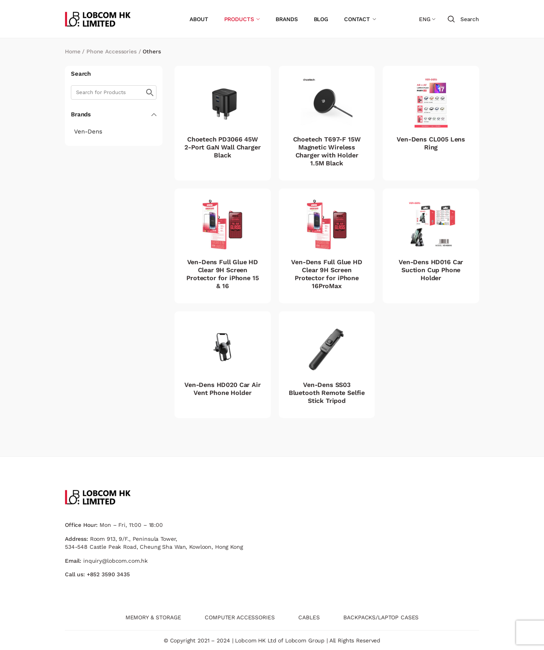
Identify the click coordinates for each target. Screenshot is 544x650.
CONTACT (357, 19)
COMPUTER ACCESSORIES (239, 617)
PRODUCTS (239, 19)
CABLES (308, 617)
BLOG (321, 19)
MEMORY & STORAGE (153, 617)
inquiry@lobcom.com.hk (115, 561)
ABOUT (199, 19)
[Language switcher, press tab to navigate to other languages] (427, 19)
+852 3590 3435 (108, 574)
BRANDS (286, 19)
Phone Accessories (111, 51)
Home (72, 51)
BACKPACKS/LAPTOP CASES (381, 617)
